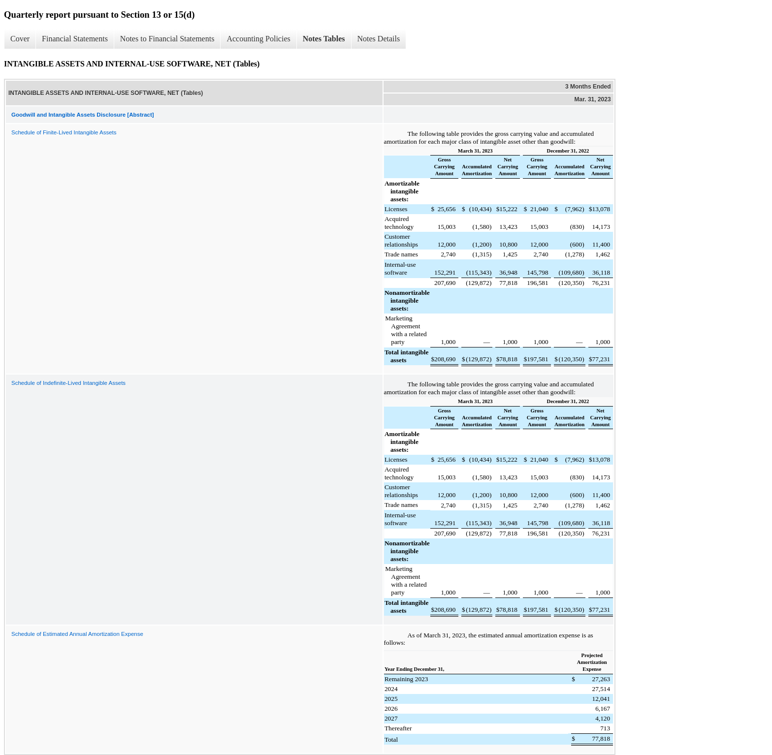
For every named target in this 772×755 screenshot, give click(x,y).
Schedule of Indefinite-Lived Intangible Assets (68, 383)
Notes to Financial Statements (167, 38)
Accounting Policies (258, 38)
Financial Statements (75, 38)
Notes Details (378, 38)
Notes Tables (324, 38)
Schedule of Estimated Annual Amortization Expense (77, 634)
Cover (20, 38)
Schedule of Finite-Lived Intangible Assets (64, 132)
